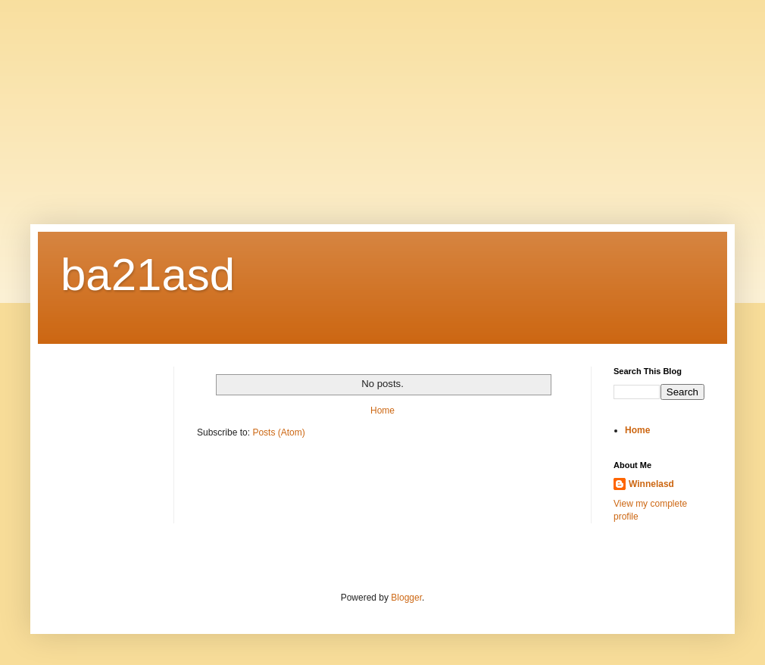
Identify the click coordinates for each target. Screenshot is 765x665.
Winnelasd (651, 484)
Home (382, 410)
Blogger (406, 597)
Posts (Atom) (278, 432)
